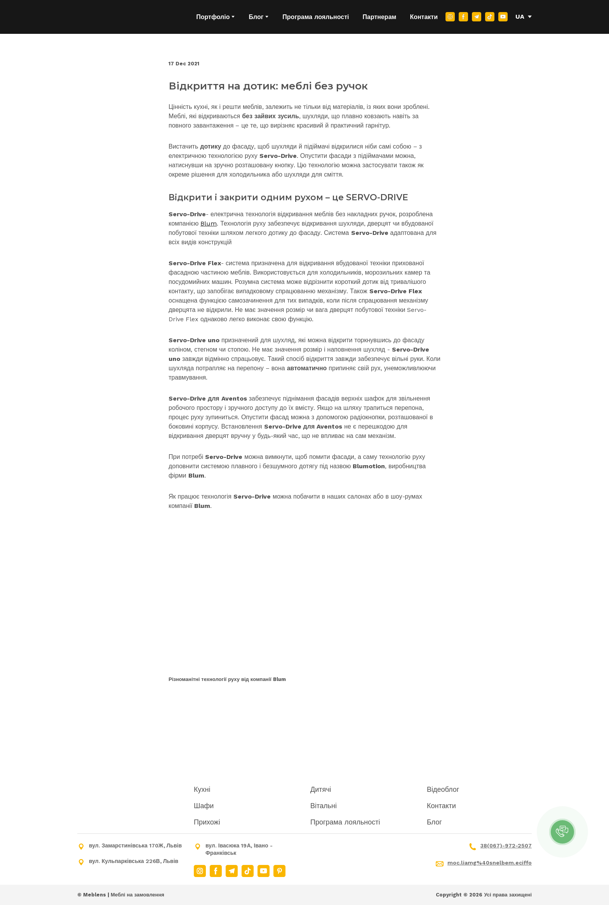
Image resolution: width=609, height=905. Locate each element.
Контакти (424, 17)
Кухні (202, 789)
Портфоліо (213, 17)
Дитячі (320, 789)
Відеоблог (443, 789)
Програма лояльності (315, 17)
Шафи (204, 806)
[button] (450, 16)
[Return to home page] (117, 17)
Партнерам (380, 17)
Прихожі (207, 822)
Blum (208, 223)
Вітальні (323, 806)
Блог (256, 17)
